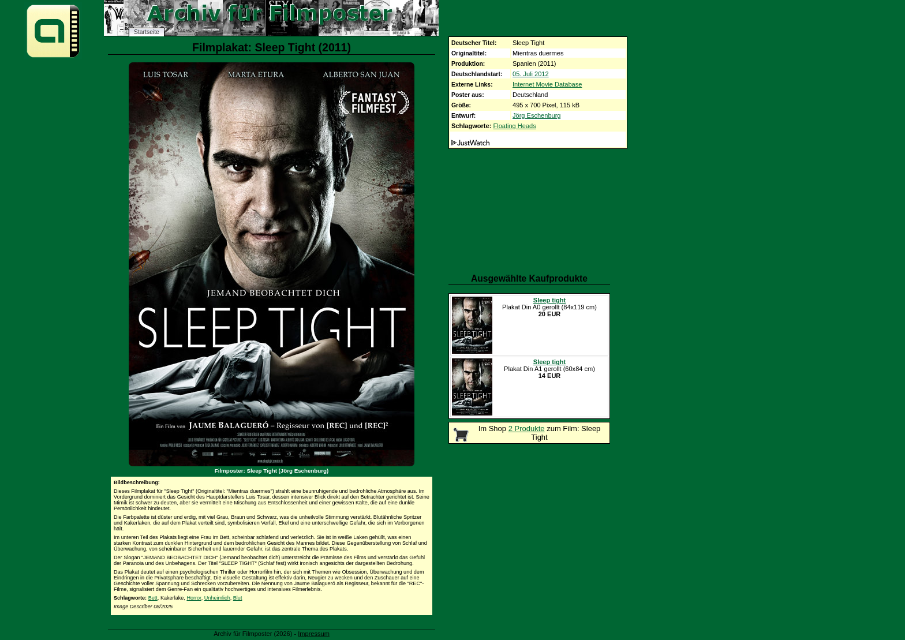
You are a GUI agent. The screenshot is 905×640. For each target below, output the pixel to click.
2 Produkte (526, 428)
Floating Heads (514, 125)
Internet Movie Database (547, 84)
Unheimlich (217, 598)
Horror (193, 598)
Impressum (314, 633)
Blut (237, 598)
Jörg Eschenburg (537, 115)
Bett (153, 598)
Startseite (146, 32)
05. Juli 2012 (531, 73)
